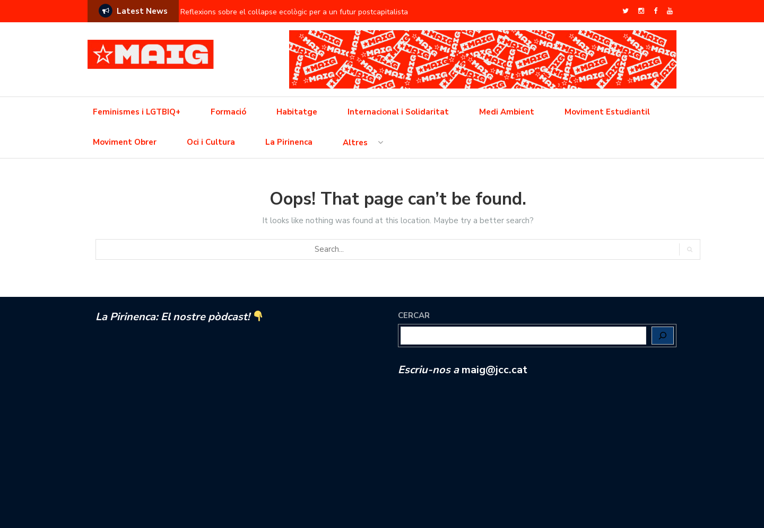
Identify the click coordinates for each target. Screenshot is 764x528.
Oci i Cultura (211, 142)
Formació (228, 112)
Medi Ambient (506, 112)
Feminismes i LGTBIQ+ (136, 112)
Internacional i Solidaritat (398, 112)
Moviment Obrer (125, 142)
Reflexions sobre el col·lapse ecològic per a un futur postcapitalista (294, 12)
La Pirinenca (288, 142)
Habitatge (296, 112)
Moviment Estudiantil (607, 112)
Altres (355, 142)
